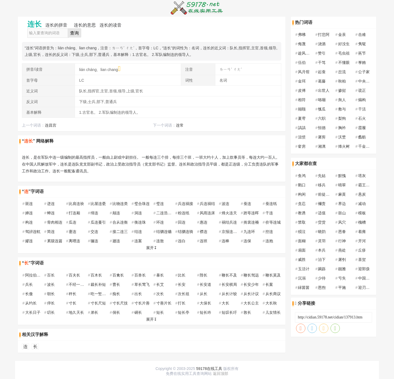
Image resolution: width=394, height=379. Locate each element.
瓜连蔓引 (98, 222)
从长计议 (251, 294)
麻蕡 (342, 194)
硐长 (138, 312)
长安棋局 (229, 284)
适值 (322, 213)
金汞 (342, 34)
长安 (182, 284)
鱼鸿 (302, 175)
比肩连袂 (76, 203)
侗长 (116, 312)
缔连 (94, 213)
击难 (362, 34)
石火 (362, 118)
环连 (160, 222)
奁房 (302, 146)
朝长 (51, 294)
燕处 (342, 250)
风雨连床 (207, 213)
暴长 (160, 275)
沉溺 (302, 278)
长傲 (29, 294)
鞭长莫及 (273, 275)
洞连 (138, 213)
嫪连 (29, 241)
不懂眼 (344, 62)
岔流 (342, 72)
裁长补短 (98, 284)
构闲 (302, 194)
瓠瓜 (322, 109)
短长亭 (183, 312)
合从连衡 (120, 222)
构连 (29, 222)
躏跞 (322, 269)
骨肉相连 (54, 222)
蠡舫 (362, 137)
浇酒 (322, 44)
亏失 (342, 278)
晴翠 (342, 185)
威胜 (302, 259)
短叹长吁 (229, 312)
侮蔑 (302, 44)
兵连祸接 (185, 203)
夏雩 (302, 118)
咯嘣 (322, 100)
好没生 (344, 44)
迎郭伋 (364, 269)
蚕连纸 (271, 203)
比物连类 (120, 203)
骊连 (94, 241)
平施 (342, 287)
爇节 (362, 53)
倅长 (51, 303)
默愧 (342, 175)
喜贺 (362, 259)
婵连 (29, 213)
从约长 (31, 303)
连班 (203, 241)
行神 (342, 241)
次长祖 (183, 294)
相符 (302, 100)
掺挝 (342, 90)
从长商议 (273, 294)
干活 (362, 109)
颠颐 (302, 109)
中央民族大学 (369, 81)
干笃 (322, 62)
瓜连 (72, 222)
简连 (51, 231)
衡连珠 (140, 222)
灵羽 (322, 241)
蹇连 (72, 231)
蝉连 (51, 213)
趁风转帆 (305, 53)
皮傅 (302, 90)
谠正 (362, 90)
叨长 (51, 312)
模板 (362, 213)
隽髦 (362, 44)
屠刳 (342, 259)
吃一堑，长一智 (104, 294)
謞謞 (302, 128)
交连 (94, 231)
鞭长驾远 (251, 275)
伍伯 (302, 62)
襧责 (322, 203)
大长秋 (271, 303)
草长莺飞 (142, 284)
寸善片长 (164, 303)
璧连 (160, 203)
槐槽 (362, 222)
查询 (74, 33)
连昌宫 (50, 125)
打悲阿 (323, 34)
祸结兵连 (229, 222)
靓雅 (342, 269)
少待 (322, 278)
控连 (269, 231)
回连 (182, 222)
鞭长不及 (229, 275)
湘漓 (322, 146)
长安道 (205, 284)
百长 (51, 275)
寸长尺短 (98, 303)
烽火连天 (229, 213)
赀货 (322, 222)
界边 (342, 203)
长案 (269, 284)
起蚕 (322, 72)
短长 (160, 312)
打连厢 (74, 213)
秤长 (72, 294)
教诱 (302, 213)
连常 (180, 125)
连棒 (225, 241)
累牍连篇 (54, 241)
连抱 (269, 241)
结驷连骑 (185, 231)
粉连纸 (183, 213)
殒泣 (302, 231)
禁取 (302, 222)
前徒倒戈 (325, 194)
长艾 (160, 284)
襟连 (203, 231)
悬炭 (362, 194)
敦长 (247, 312)
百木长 (96, 275)
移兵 (322, 185)
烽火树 (344, 146)
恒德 (322, 128)
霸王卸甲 (365, 185)
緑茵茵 (303, 287)
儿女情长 (273, 312)
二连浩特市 (165, 213)
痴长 (116, 294)
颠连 (116, 213)
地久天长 (76, 312)
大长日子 (32, 312)
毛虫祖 (344, 53)
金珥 (302, 81)
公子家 (364, 72)
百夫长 (74, 275)
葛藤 (322, 81)
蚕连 (247, 203)
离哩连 (74, 241)
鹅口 (302, 185)
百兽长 (140, 275)
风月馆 (303, 72)
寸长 (72, 303)
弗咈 (302, 34)
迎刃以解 (365, 287)
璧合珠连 (142, 203)
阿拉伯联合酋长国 (40, 275)
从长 (203, 294)
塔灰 (362, 175)
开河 (362, 241)
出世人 (323, 90)
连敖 (160, 241)
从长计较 (229, 294)
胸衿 (342, 128)
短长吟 (205, 312)
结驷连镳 (164, 231)
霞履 (362, 128)
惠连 (203, 222)
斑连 (29, 203)
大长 (225, 303)
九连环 (249, 231)
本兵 (322, 250)
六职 (322, 118)
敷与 (342, 109)
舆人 (342, 100)
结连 (138, 231)
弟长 (94, 312)
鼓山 (342, 213)
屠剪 (322, 137)
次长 (160, 294)
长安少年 (251, 284)
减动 (362, 203)
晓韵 (322, 231)
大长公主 (251, 303)
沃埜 (342, 137)
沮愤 (302, 137)
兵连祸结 (207, 203)
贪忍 (302, 203)
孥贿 (362, 62)
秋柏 (342, 81)
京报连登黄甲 (233, 231)
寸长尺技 (120, 303)
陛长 (203, 275)
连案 (138, 241)
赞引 (322, 53)
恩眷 (342, 231)
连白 (182, 241)
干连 (269, 213)
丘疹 (362, 250)
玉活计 (303, 269)
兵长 (29, 284)
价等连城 (273, 222)
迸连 (51, 203)
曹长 (116, 284)
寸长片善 (142, 303)
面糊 (302, 241)
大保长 (205, 303)
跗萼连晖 (251, 213)
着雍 (362, 231)
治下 (322, 259)
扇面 (302, 250)
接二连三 (120, 231)
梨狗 (342, 118)
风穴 (342, 222)
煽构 (362, 100)
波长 (51, 284)
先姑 (322, 175)
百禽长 (118, 275)
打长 (182, 303)
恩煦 (322, 287)
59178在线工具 (209, 368)
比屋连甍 (98, 203)
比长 (182, 275)
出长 (138, 294)
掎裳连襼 (251, 222)
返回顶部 (220, 373)
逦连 (116, 241)
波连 (225, 203)
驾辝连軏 (32, 231)
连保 (247, 241)
